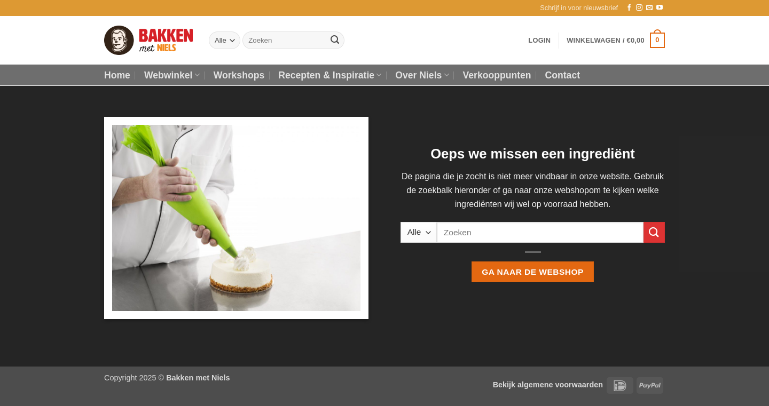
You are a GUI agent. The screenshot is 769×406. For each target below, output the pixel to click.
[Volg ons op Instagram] (639, 8)
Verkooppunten (497, 75)
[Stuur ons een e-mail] (649, 8)
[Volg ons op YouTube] (659, 8)
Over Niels (422, 75)
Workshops (239, 75)
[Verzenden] (335, 40)
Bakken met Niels (198, 377)
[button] (579, 8)
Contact (562, 75)
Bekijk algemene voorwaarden (548, 384)
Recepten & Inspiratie (329, 75)
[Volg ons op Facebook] (629, 8)
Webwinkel (172, 75)
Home (117, 75)
